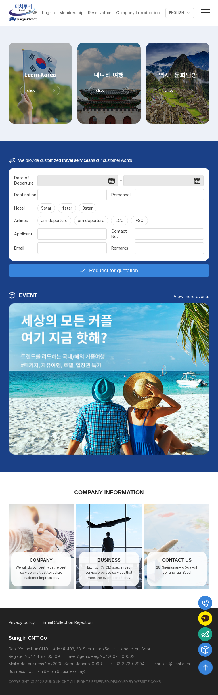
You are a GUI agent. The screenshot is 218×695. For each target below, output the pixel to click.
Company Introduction (138, 12)
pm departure (91, 222)
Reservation (100, 12)
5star (46, 209)
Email (19, 249)
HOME (31, 12)
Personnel (121, 196)
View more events (191, 298)
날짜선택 (111, 182)
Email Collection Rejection (68, 622)
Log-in (48, 12)
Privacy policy (22, 622)
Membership (71, 12)
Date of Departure (24, 182)
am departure (54, 222)
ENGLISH (176, 13)
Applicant (23, 235)
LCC (119, 222)
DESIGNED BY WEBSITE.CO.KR (135, 681)
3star (87, 209)
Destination (25, 196)
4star (67, 209)
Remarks (119, 249)
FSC (139, 222)
